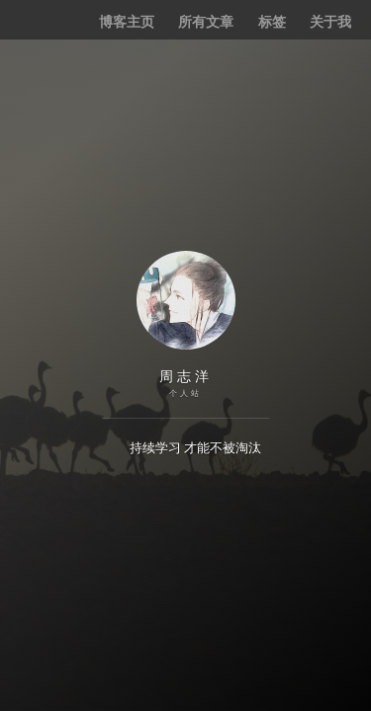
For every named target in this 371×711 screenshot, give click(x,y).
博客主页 (126, 22)
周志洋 (186, 376)
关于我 (330, 22)
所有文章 (205, 22)
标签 (272, 22)
